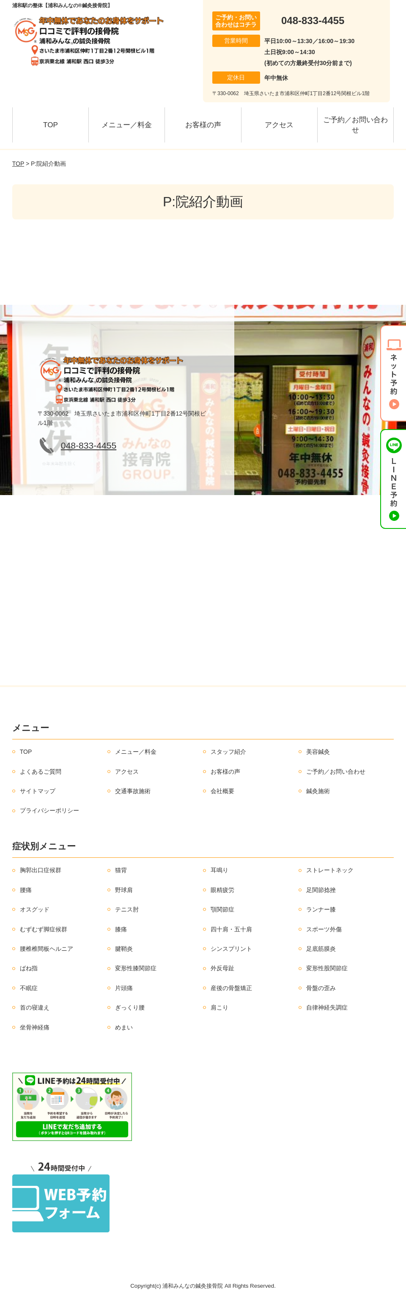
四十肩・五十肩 (231, 929)
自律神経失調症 (327, 1007)
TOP (50, 125)
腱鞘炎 (124, 948)
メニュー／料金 (127, 125)
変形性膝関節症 (135, 968)
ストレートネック (330, 870)
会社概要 (222, 791)
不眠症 (29, 988)
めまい (124, 1027)
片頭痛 (124, 988)
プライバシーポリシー (49, 810)
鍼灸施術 (318, 791)
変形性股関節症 (327, 968)
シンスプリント (231, 948)
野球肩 (124, 890)
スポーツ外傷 (324, 929)
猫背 (121, 870)
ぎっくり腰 (130, 1007)
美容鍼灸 (318, 751)
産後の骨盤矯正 (231, 988)
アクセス (279, 125)
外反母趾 (222, 968)
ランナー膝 (321, 909)
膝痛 (121, 929)
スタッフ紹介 (228, 751)
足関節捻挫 (321, 890)
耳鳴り (219, 870)
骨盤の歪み (321, 988)
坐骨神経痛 (34, 1027)
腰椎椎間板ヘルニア (46, 948)
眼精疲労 (222, 890)
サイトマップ (37, 791)
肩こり (219, 1007)
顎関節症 (222, 909)
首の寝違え (34, 1007)
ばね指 (29, 968)
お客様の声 (203, 125)
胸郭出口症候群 (40, 870)
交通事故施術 (133, 791)
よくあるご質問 (40, 771)
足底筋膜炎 (321, 948)
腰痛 (26, 890)
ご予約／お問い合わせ (355, 125)
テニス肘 (127, 909)
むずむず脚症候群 (43, 929)
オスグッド (34, 909)
